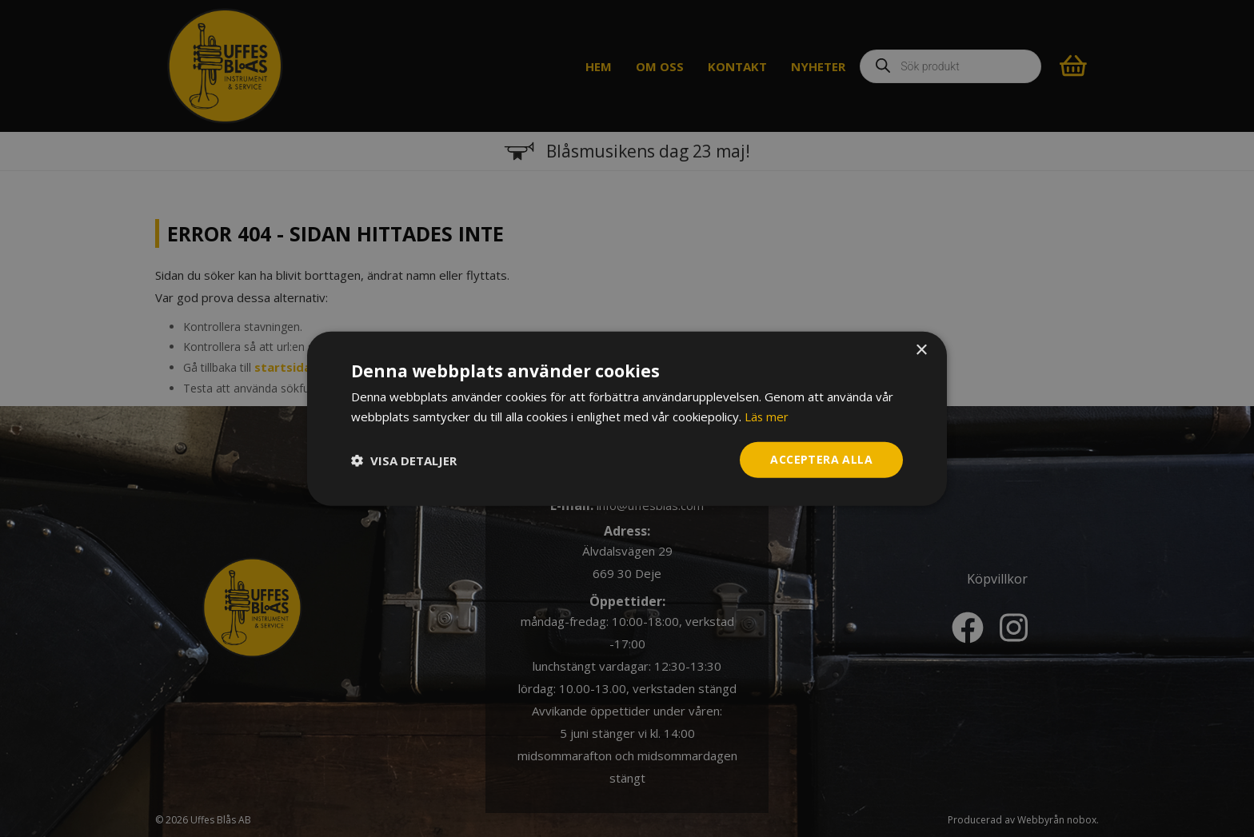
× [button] (921, 350)
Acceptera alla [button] (821, 459)
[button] (404, 459)
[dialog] (627, 418)
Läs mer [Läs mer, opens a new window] (767, 416)
